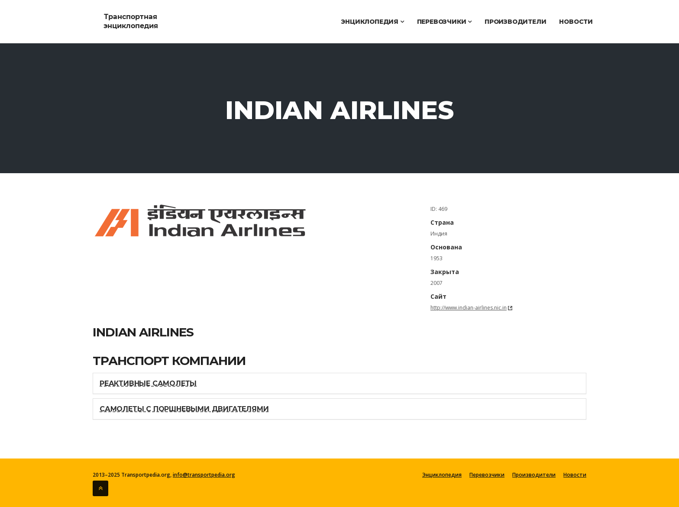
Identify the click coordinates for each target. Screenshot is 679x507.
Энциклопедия (372, 22)
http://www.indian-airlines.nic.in (468, 307)
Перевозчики (444, 22)
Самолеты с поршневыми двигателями (184, 409)
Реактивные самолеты (148, 383)
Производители (515, 22)
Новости (576, 22)
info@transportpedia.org (204, 474)
